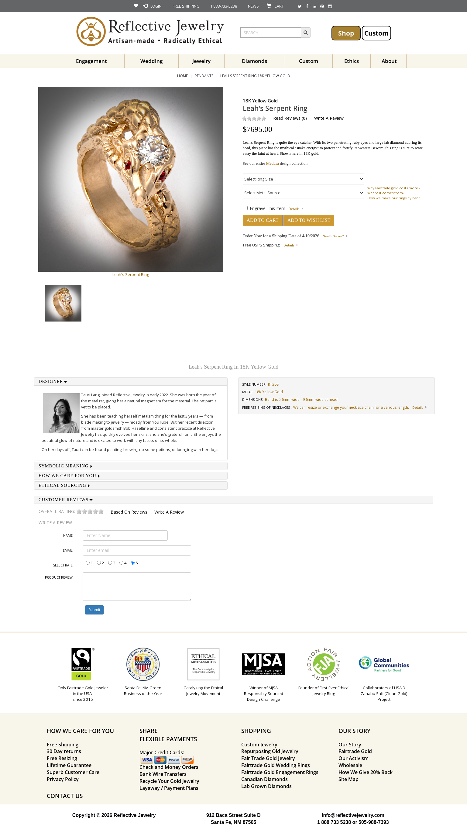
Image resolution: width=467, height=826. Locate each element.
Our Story (349, 744)
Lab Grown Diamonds (266, 786)
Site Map (348, 779)
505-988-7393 (374, 822)
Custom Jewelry (259, 744)
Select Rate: (63, 565)
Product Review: (59, 577)
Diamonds (254, 60)
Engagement (91, 60)
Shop (346, 33)
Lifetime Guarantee (69, 765)
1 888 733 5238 (334, 822)
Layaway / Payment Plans (168, 788)
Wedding (151, 60)
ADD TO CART (263, 220)
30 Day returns (64, 751)
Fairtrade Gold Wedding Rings (275, 765)
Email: (68, 550)
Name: (68, 535)
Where (372, 193)
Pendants (204, 75)
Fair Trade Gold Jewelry (268, 758)
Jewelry (201, 60)
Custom (376, 33)
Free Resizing (62, 758)
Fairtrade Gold (355, 751)
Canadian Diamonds (264, 779)
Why (370, 188)
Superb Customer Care (73, 772)
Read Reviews (286, 118)
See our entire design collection (275, 163)
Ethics (351, 60)
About (389, 60)
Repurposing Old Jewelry (269, 751)
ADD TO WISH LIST (309, 220)
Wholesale (350, 765)
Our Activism (353, 758)
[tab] (130, 381)
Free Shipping (62, 744)
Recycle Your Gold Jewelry (169, 781)
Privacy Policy (63, 779)
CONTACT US (65, 796)
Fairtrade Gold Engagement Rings (279, 772)
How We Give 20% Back (365, 772)
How (371, 198)
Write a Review (329, 118)
